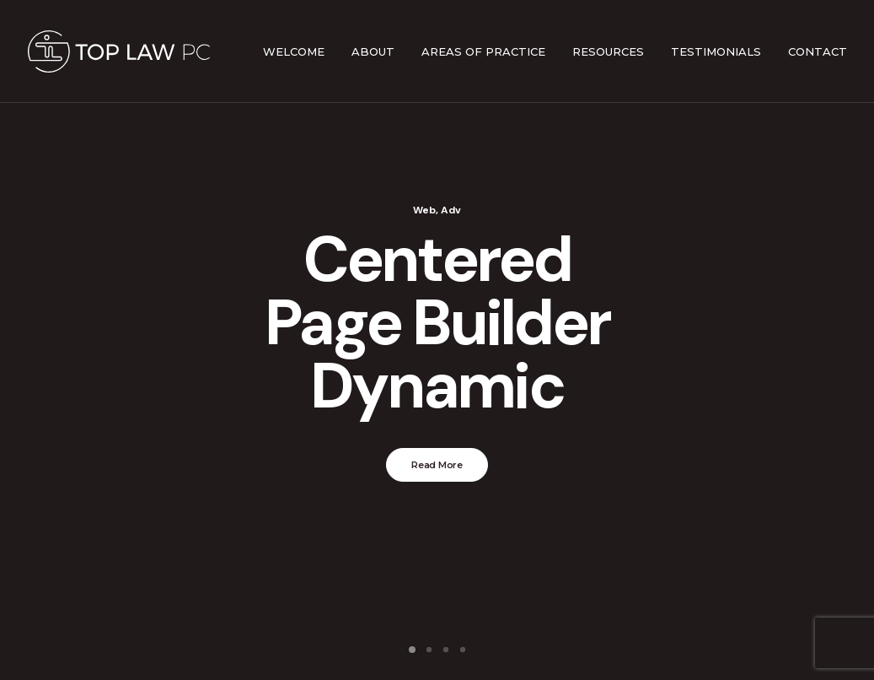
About (372, 51)
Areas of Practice (483, 51)
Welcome (293, 51)
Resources (608, 51)
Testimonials (716, 51)
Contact (817, 51)
